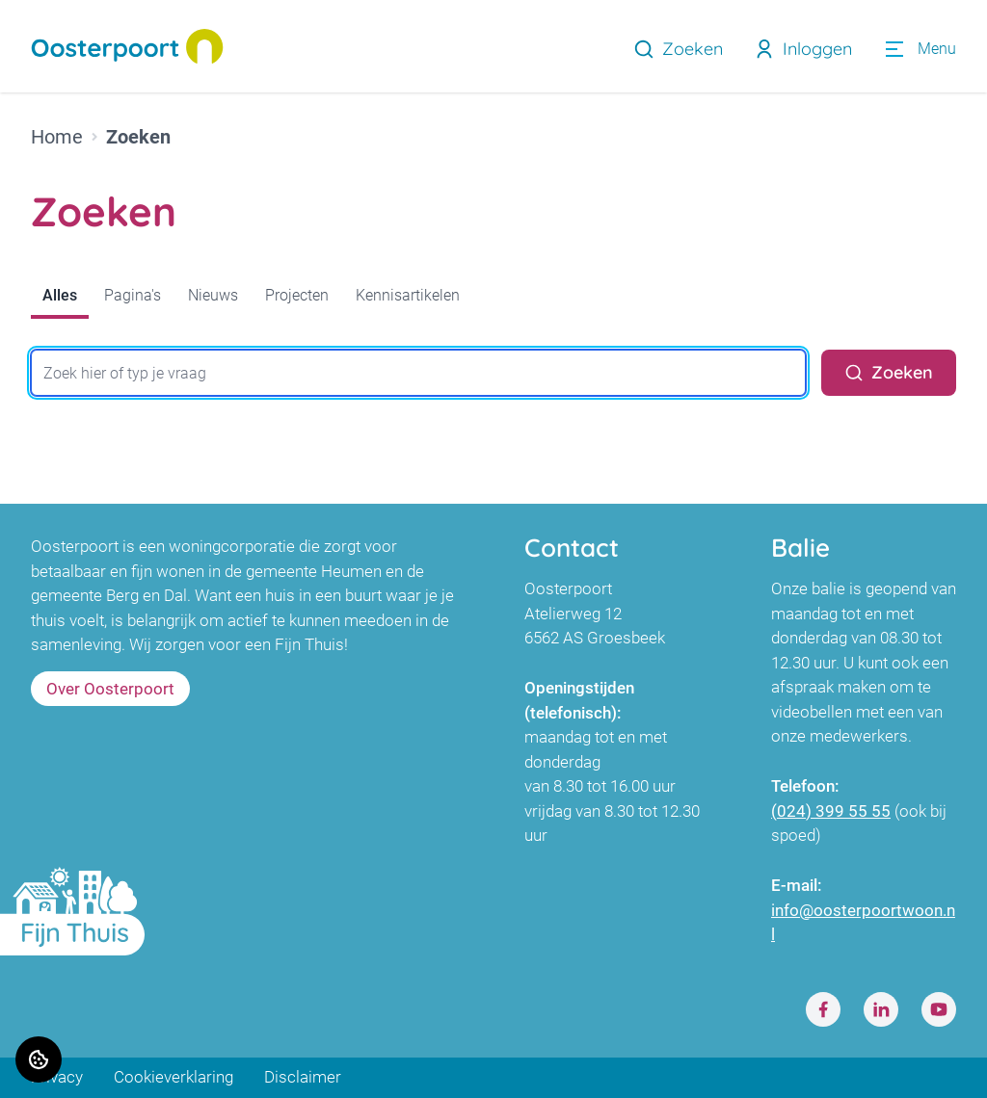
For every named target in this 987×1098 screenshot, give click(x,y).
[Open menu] (919, 49)
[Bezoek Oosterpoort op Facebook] (823, 1010)
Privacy (57, 1077)
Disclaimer (302, 1077)
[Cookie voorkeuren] (38, 1059)
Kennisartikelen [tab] (408, 295)
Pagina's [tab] (132, 295)
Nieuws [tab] (213, 295)
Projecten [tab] (297, 295)
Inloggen (803, 49)
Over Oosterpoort (110, 688)
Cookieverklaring (173, 1077)
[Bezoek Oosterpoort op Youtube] (938, 1010)
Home (57, 136)
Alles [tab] (59, 295)
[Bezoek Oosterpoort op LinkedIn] (881, 1010)
